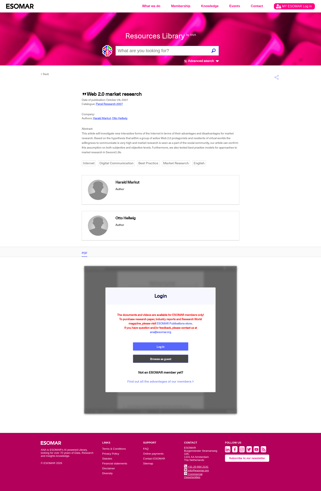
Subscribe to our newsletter (247, 458)
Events (234, 6)
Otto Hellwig (119, 118)
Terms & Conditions (114, 448)
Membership (180, 6)
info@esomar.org (196, 470)
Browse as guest (160, 359)
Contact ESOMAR (154, 458)
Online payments (153, 453)
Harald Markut (102, 118)
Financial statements (114, 463)
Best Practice (148, 163)
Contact (257, 6)
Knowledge (209, 6)
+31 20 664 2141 (196, 466)
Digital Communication (116, 163)
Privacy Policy (110, 453)
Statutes (107, 458)
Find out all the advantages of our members (160, 381)
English (199, 163)
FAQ (146, 448)
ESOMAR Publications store (174, 323)
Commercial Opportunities (193, 476)
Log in (160, 346)
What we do (151, 6)
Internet (89, 163)
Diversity (107, 473)
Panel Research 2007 (109, 104)
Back (45, 74)
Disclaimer (108, 468)
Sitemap (148, 463)
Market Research (176, 163)
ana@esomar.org (160, 332)
